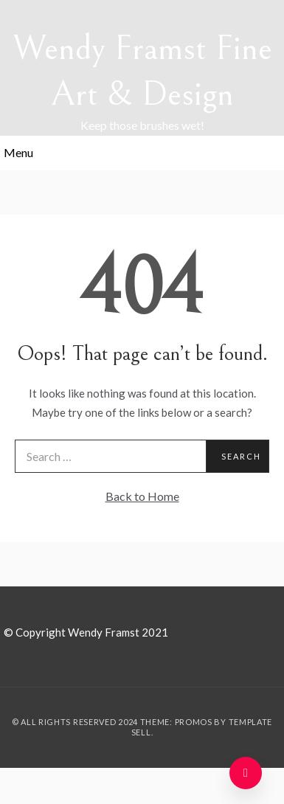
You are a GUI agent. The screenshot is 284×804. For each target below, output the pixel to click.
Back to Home (142, 496)
